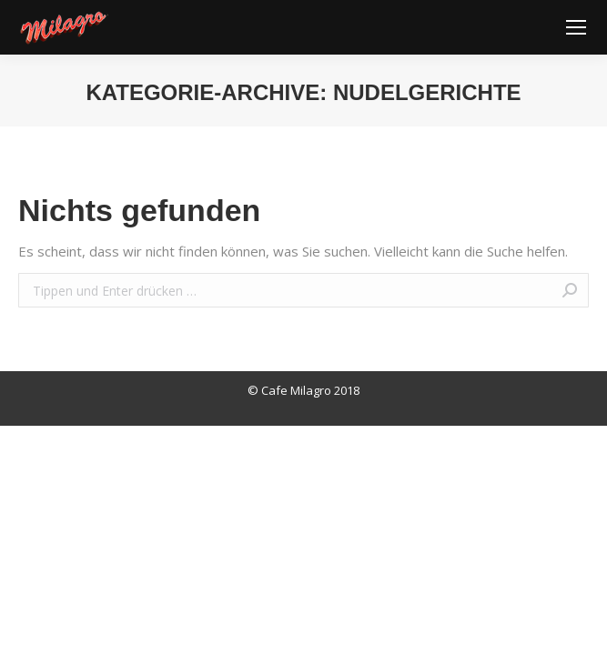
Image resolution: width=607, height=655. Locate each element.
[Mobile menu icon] (576, 27)
